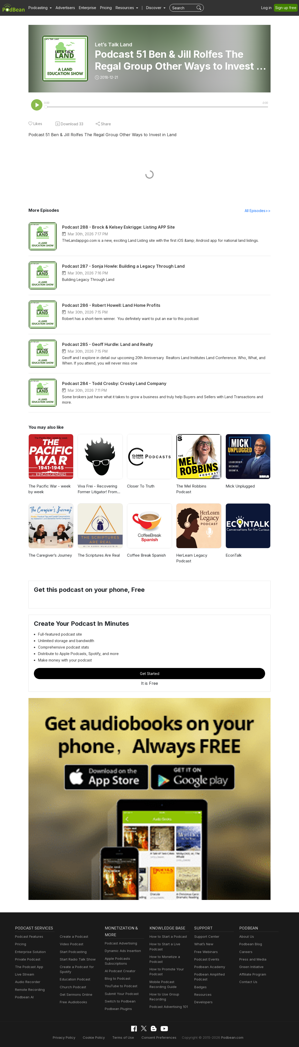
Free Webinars (206, 952)
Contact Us (248, 982)
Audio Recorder (27, 982)
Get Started (149, 673)
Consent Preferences (158, 1037)
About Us (246, 936)
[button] (40, 8)
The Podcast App (29, 967)
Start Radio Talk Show (77, 959)
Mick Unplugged (241, 486)
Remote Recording (29, 989)
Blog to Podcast (117, 978)
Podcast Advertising (121, 943)
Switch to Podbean (120, 1001)
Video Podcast (71, 944)
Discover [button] (154, 7)
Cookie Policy (95, 1037)
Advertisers (65, 7)
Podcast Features (29, 936)
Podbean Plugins (118, 1009)
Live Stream (24, 974)
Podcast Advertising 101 (169, 1007)
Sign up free (286, 7)
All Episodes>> (258, 210)
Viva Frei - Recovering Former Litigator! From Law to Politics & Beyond (100, 489)
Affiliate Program (252, 974)
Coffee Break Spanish (147, 555)
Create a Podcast (73, 936)
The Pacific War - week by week (49, 489)
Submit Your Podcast (121, 994)
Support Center (206, 936)
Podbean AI (24, 997)
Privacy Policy (66, 1037)
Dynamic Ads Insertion (123, 951)
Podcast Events (206, 959)
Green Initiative (251, 967)
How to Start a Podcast (168, 936)
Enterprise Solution (30, 952)
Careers (245, 952)
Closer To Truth (141, 486)
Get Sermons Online (76, 994)
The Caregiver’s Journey (50, 555)
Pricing (106, 7)
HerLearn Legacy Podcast (192, 558)
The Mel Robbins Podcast (191, 489)
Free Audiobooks (73, 1002)
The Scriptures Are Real (99, 555)
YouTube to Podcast (121, 986)
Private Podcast (27, 959)
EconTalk (234, 555)
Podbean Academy (209, 967)
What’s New (203, 944)
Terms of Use (123, 1037)
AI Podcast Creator (120, 971)
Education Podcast (75, 979)
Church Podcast (73, 987)
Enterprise (88, 7)
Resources (202, 994)
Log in (266, 7)
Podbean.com (230, 1037)
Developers (203, 1002)
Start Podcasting (73, 952)
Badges (200, 987)
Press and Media (252, 959)
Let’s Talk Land (113, 44)
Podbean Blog (250, 944)
